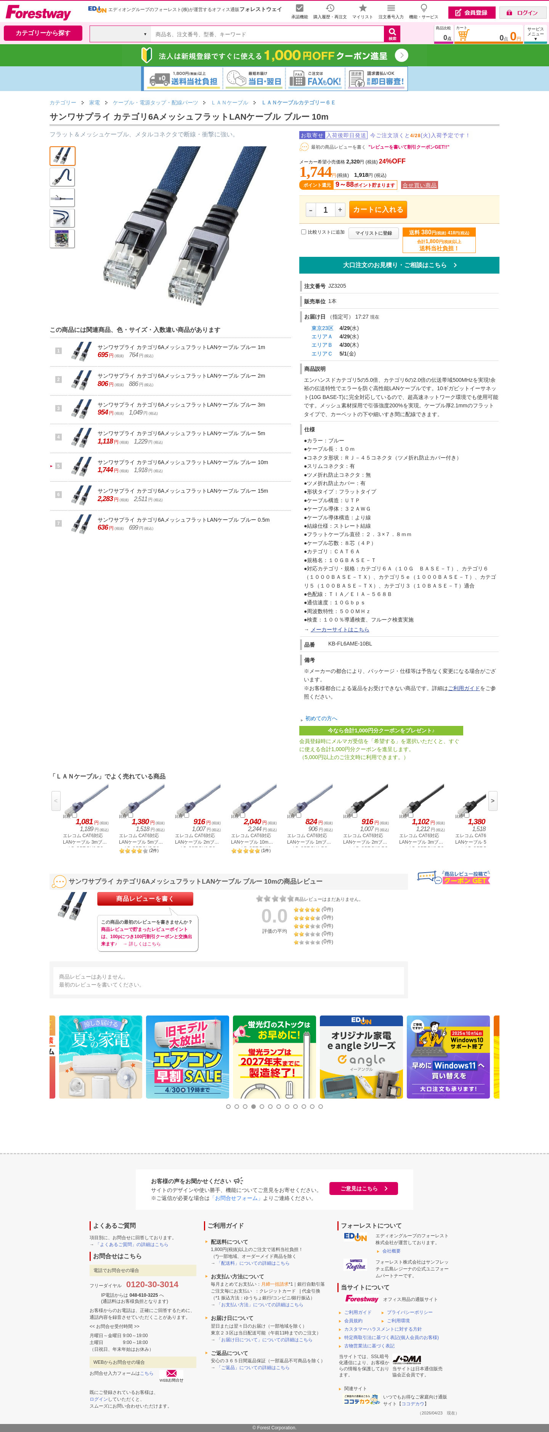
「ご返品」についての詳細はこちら (253, 1367)
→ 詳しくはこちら (142, 944)
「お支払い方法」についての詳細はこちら (260, 1304)
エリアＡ (322, 336)
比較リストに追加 (326, 232)
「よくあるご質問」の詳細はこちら (132, 1244)
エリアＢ (322, 345)
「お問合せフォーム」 (236, 1198)
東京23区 (322, 328)
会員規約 (353, 1320)
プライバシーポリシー (410, 1312)
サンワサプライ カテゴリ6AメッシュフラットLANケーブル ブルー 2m (181, 376)
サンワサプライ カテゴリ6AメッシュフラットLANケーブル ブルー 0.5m (184, 520)
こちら (147, 1373)
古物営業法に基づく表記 (369, 1346)
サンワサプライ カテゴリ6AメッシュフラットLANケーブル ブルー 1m (181, 347)
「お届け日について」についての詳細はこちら (265, 1339)
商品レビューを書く (145, 898)
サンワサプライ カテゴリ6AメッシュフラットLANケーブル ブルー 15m (183, 491)
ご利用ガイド (464, 688)
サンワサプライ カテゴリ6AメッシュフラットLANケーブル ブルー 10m (183, 462)
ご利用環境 (398, 1320)
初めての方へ (321, 718)
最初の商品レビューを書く (338, 147)
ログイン (99, 1399)
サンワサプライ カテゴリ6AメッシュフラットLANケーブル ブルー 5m (181, 433)
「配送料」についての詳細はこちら (253, 1263)
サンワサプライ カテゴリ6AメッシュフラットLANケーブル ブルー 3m (181, 405)
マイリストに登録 (373, 233)
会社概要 (391, 1251)
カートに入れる (378, 209)
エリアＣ (322, 354)
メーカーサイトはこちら (340, 629)
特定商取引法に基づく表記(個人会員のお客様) (391, 1337)
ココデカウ (412, 1403)
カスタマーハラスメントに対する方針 (383, 1329)
